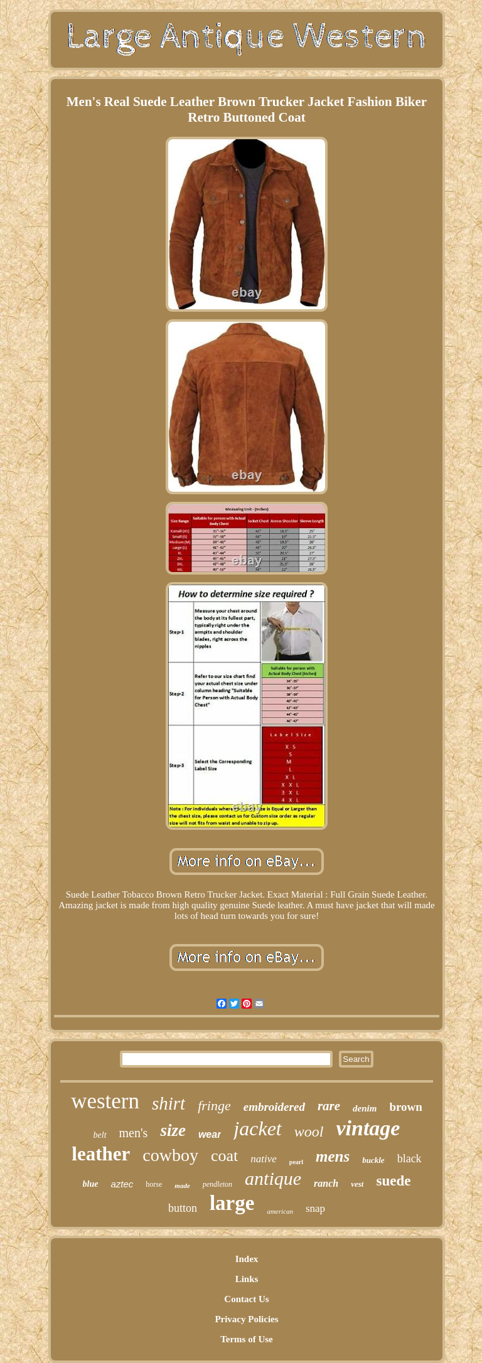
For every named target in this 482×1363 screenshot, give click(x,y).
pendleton (217, 1184)
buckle (373, 1160)
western (105, 1101)
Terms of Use (246, 1339)
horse (154, 1184)
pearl (296, 1162)
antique (273, 1178)
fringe (214, 1105)
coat (224, 1156)
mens (333, 1156)
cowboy (170, 1155)
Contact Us (246, 1299)
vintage (368, 1128)
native (263, 1159)
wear (209, 1134)
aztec (121, 1184)
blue (91, 1184)
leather (101, 1154)
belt (100, 1135)
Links (247, 1279)
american (280, 1211)
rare (329, 1105)
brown (405, 1106)
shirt (168, 1103)
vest (357, 1184)
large (232, 1203)
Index (247, 1259)
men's (133, 1133)
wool (309, 1131)
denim (365, 1108)
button (182, 1208)
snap (315, 1208)
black (409, 1158)
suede (393, 1181)
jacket (257, 1128)
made (182, 1185)
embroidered (274, 1106)
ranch (326, 1183)
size (173, 1130)
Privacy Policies (246, 1319)
